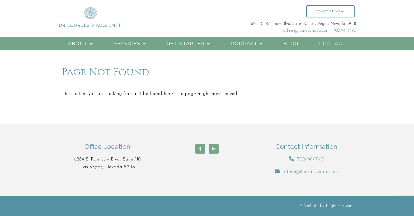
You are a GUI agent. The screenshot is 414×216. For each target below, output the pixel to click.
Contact (332, 43)
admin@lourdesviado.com (306, 31)
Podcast (244, 43)
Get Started (186, 43)
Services (127, 43)
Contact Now (330, 11)
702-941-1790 (344, 31)
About (78, 43)
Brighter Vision (339, 206)
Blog (291, 43)
